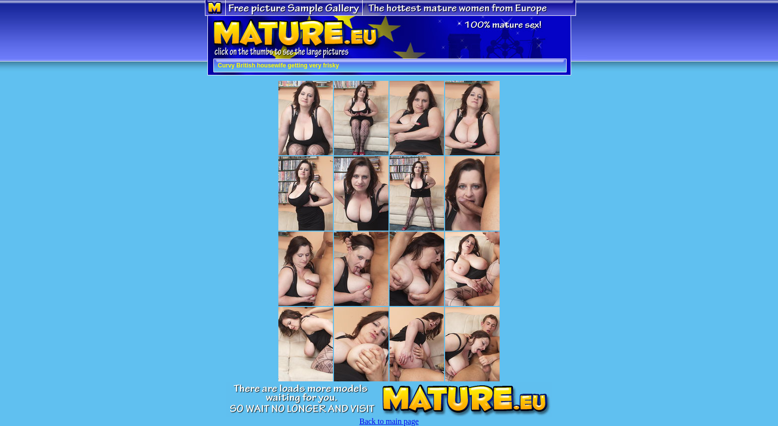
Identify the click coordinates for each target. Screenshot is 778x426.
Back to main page (389, 421)
